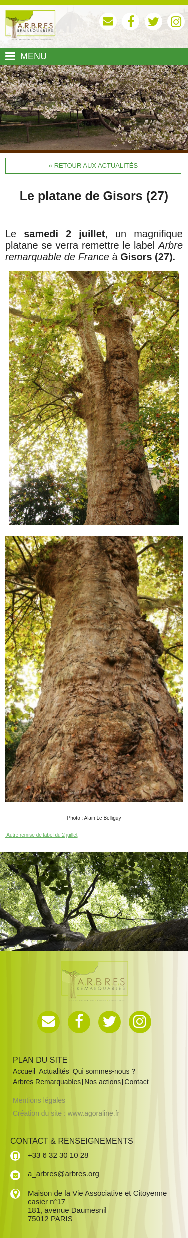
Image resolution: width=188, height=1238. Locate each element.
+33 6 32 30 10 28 (58, 1155)
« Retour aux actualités (93, 165)
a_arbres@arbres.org (63, 1173)
